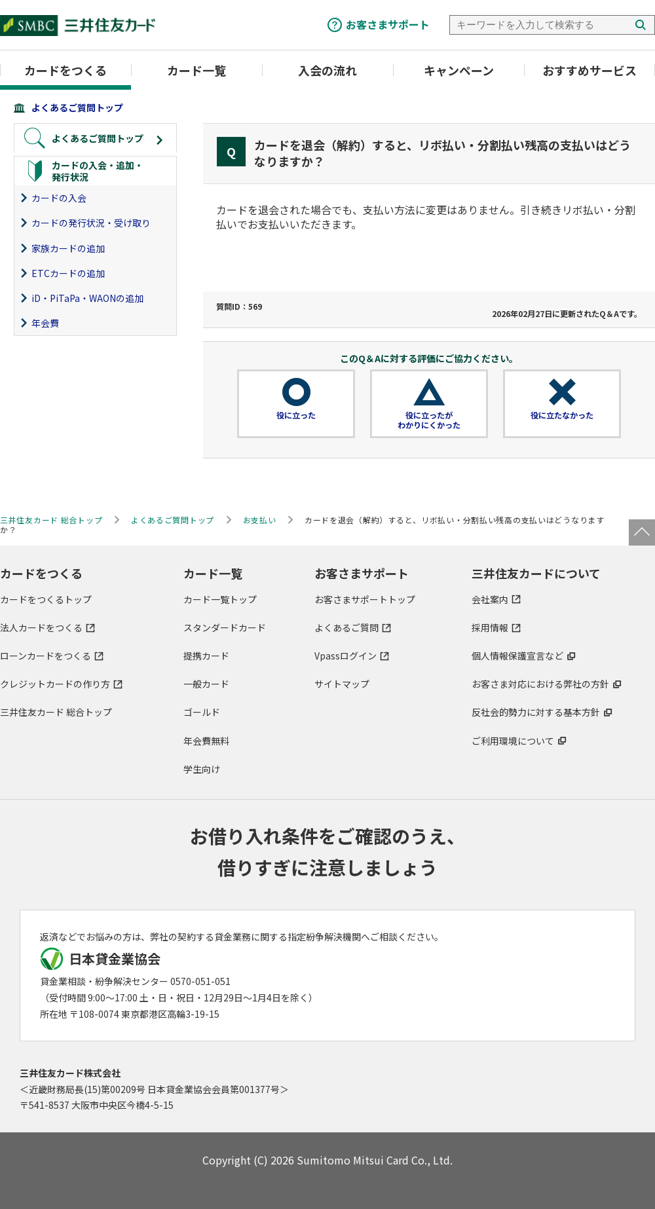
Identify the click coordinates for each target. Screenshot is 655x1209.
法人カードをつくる (41, 627)
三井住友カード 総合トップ (56, 711)
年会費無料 (206, 740)
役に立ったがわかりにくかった (429, 420)
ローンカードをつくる (45, 655)
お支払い (259, 519)
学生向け (201, 768)
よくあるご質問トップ (77, 107)
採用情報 (490, 627)
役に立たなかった (562, 415)
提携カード (206, 655)
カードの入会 (58, 197)
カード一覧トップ (220, 599)
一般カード (206, 683)
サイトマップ (341, 683)
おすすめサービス (589, 70)
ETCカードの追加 (68, 273)
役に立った (296, 415)
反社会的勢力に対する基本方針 (536, 711)
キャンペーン (459, 70)
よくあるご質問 (346, 627)
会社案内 (490, 599)
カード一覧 (196, 70)
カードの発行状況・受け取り (91, 222)
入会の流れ (327, 70)
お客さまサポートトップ (364, 599)
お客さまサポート (388, 24)
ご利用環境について (513, 740)
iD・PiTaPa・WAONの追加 (87, 298)
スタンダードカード (224, 627)
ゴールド (201, 711)
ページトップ (642, 532)
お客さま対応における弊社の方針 (540, 683)
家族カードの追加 (68, 248)
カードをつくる (65, 70)
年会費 (45, 322)
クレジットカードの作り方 (55, 683)
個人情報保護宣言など (517, 655)
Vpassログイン (345, 655)
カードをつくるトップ (46, 599)
